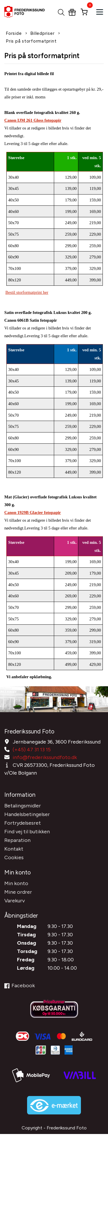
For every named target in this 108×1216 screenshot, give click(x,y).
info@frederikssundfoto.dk (45, 757)
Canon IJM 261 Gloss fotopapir (32, 120)
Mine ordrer (18, 892)
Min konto (16, 883)
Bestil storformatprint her (26, 292)
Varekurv (14, 900)
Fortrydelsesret (22, 823)
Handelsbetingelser (27, 814)
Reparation (17, 840)
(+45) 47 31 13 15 (32, 749)
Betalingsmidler (22, 806)
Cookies (14, 857)
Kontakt (13, 849)
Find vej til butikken (27, 831)
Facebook (19, 985)
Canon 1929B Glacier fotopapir (32, 512)
